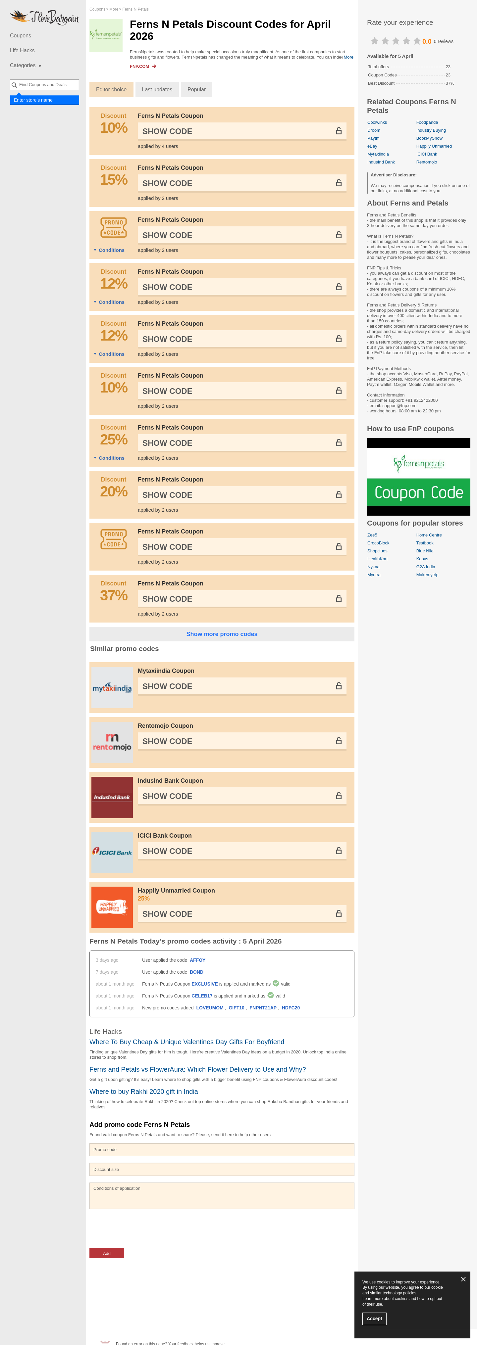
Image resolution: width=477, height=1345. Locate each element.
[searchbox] (44, 84)
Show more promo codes (221, 634)
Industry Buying (431, 130)
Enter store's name (33, 100)
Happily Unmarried (434, 146)
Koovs (422, 558)
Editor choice (111, 89)
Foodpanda (427, 122)
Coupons (20, 35)
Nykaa (373, 566)
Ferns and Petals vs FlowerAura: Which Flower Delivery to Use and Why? (197, 1069)
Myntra (374, 574)
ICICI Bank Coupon (165, 835)
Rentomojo (426, 162)
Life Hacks (22, 50)
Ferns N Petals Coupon (170, 116)
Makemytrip (427, 574)
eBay (372, 146)
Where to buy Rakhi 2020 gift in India (143, 1091)
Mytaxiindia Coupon (166, 671)
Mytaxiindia (378, 154)
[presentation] (139, 1228)
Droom (373, 130)
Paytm (373, 138)
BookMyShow (429, 138)
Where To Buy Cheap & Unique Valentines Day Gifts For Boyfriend (186, 1041)
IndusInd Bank (381, 162)
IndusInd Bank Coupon (170, 780)
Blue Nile (425, 550)
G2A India (425, 566)
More (348, 57)
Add (107, 1253)
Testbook (425, 542)
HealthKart (377, 558)
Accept (374, 1318)
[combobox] (44, 84)
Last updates (157, 89)
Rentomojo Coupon (165, 725)
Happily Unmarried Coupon (242, 895)
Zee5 (372, 535)
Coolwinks (377, 122)
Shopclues (377, 550)
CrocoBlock (378, 542)
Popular (196, 89)
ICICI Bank (426, 154)
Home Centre (429, 535)
